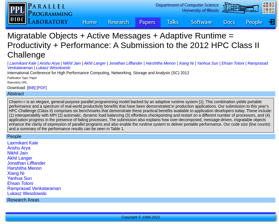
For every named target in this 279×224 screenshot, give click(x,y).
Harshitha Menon (161, 63)
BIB (31, 87)
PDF (42, 87)
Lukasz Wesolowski (53, 67)
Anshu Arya (49, 63)
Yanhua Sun (207, 63)
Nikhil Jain (72, 63)
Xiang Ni (186, 63)
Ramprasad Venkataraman (34, 188)
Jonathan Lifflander (125, 63)
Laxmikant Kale (23, 63)
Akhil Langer (95, 63)
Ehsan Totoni (233, 63)
